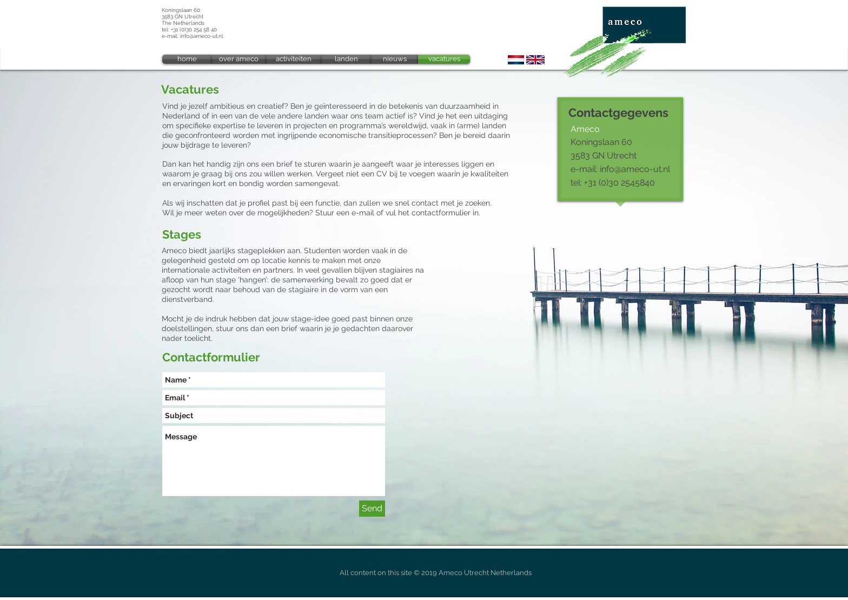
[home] (186, 59)
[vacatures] (444, 59)
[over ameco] (238, 59)
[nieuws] (394, 59)
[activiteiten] (293, 59)
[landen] (346, 59)
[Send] (372, 508)
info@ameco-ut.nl (201, 36)
